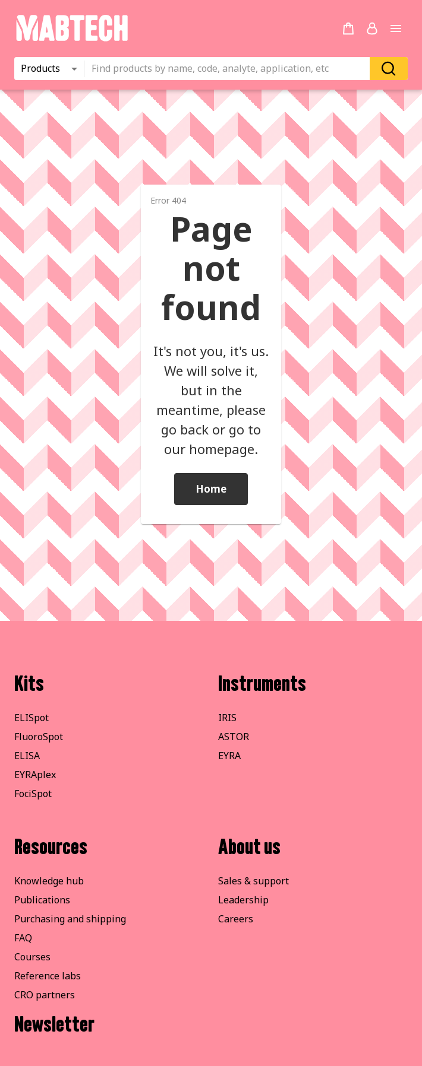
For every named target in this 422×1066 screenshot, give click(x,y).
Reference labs (47, 975)
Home (211, 489)
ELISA (27, 755)
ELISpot (31, 717)
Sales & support (253, 880)
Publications (42, 899)
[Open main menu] (396, 28)
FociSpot (33, 793)
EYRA (229, 755)
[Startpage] (71, 39)
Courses (32, 956)
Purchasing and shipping (70, 918)
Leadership (243, 899)
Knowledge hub (49, 880)
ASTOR (233, 736)
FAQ (23, 937)
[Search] (389, 68)
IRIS (227, 717)
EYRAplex (35, 774)
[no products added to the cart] (348, 28)
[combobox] (231, 68)
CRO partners (44, 994)
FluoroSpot (38, 736)
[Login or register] (372, 28)
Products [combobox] (40, 68)
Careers (235, 918)
